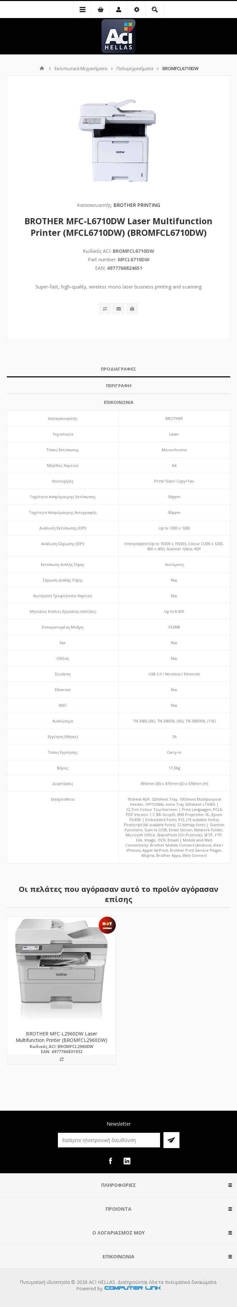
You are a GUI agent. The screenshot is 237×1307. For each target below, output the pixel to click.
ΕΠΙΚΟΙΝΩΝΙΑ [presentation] (118, 402)
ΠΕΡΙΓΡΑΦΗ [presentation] (118, 385)
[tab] (118, 369)
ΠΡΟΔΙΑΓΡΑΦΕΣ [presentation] (118, 369)
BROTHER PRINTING (136, 205)
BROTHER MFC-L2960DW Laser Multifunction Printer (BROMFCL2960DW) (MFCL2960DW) (61, 1040)
